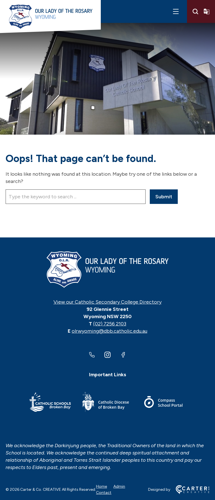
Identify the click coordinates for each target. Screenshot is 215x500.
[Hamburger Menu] (176, 11)
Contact (103, 492)
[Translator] (206, 11)
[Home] (107, 269)
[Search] (195, 11)
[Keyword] (76, 196)
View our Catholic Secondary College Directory (107, 302)
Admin (119, 486)
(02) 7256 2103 (109, 324)
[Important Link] (50, 402)
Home (101, 486)
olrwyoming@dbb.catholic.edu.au (109, 331)
